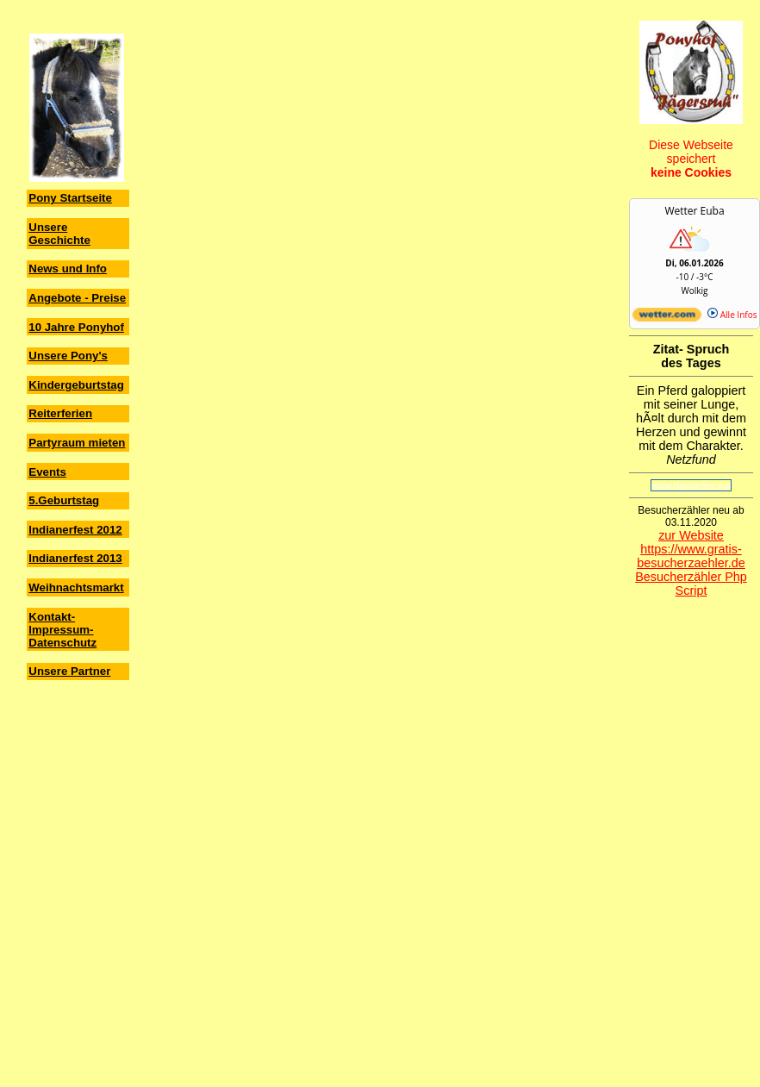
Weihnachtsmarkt (75, 587)
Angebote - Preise (77, 297)
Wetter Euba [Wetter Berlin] (694, 210)
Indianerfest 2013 (74, 558)
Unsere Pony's (68, 355)
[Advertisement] (77, 789)
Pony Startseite (70, 197)
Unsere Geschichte (59, 234)
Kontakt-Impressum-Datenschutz (62, 629)
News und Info (67, 268)
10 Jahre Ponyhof (76, 327)
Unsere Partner (69, 671)
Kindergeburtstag (76, 384)
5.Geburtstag (63, 500)
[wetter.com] (666, 318)
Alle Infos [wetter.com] (732, 315)
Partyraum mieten (76, 442)
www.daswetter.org (691, 485)
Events (47, 471)
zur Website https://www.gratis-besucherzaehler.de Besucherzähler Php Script (691, 562)
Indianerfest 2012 (74, 529)
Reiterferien (60, 413)
